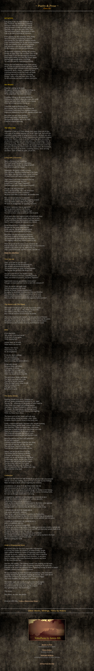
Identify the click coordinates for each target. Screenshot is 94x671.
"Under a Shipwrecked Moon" (28, 601)
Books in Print (47, 645)
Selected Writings (47, 655)
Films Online (47, 650)
